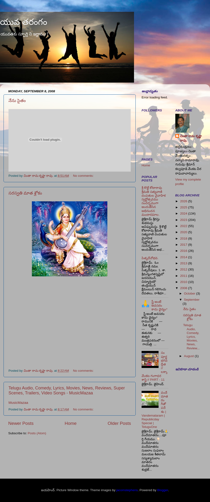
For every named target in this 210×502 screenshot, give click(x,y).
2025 (184, 207)
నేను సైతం (17, 100)
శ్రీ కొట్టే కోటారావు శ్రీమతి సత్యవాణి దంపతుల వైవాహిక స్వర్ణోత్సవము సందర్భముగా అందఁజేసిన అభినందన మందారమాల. (154, 201)
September (192, 299)
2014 (184, 257)
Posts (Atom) (37, 433)
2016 (184, 251)
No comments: (84, 175)
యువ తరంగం (23, 22)
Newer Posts (21, 423)
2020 (184, 232)
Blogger (162, 490)
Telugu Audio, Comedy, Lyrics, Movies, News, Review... (191, 336)
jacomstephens (127, 490)
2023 (184, 220)
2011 (184, 276)
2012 (184, 269)
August (189, 356)
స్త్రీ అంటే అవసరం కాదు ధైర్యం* (159, 305)
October (190, 293)
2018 (184, 238)
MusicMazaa (18, 403)
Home (70, 423)
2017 (184, 244)
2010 (184, 282)
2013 (184, 263)
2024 (184, 213)
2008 (184, 288)
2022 (184, 226)
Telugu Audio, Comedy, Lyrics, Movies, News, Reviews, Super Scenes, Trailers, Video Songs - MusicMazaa (66, 390)
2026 (184, 201)
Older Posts (119, 423)
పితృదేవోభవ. (150, 258)
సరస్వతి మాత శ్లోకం (25, 193)
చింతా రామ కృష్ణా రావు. (191, 138)
